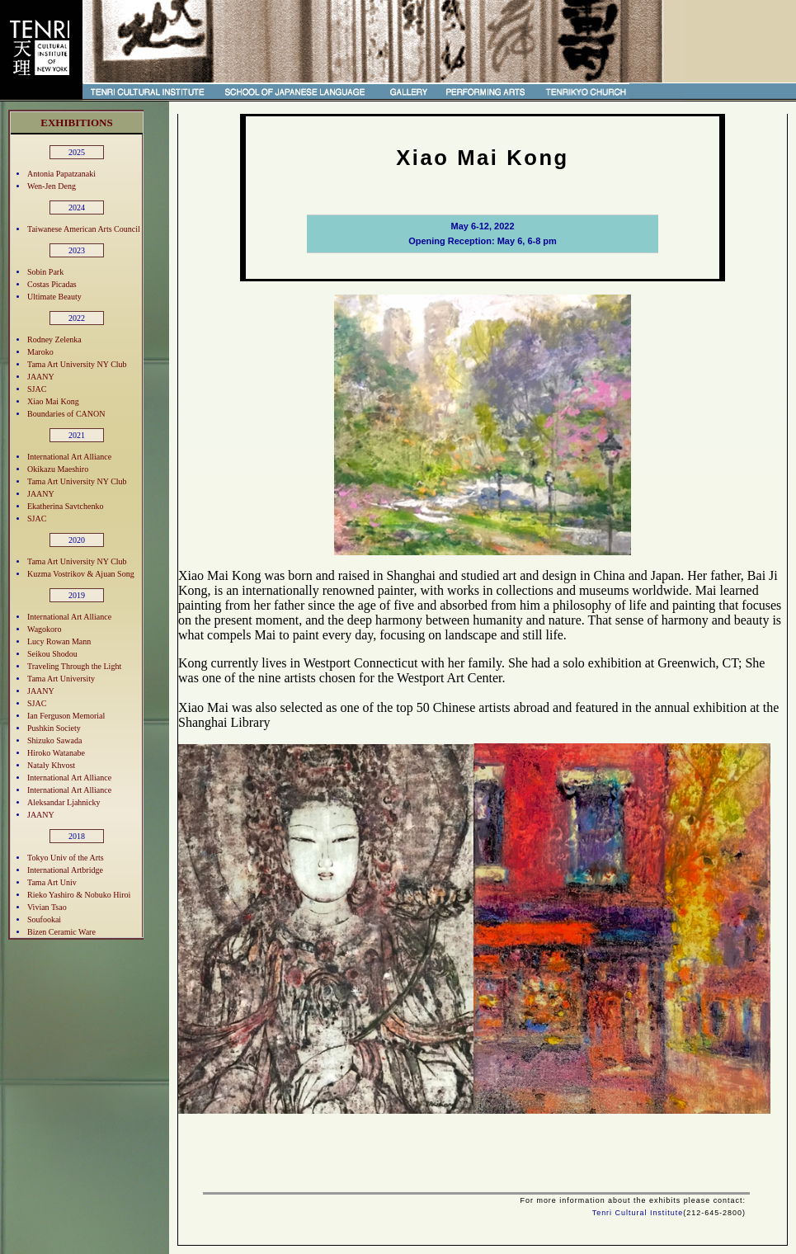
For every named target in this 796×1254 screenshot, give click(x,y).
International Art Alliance (69, 456)
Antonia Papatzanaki (61, 173)
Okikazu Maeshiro (57, 469)
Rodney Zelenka (54, 339)
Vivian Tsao (47, 907)
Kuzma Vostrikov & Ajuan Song (80, 573)
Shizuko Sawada (54, 740)
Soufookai (44, 919)
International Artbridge (65, 869)
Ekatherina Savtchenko (65, 506)
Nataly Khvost (51, 765)
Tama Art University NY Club (77, 364)
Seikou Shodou (52, 653)
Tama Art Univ (52, 882)
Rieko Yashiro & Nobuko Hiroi (78, 894)
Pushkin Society (54, 728)
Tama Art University (61, 678)
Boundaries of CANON (66, 413)
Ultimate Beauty (54, 296)
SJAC (36, 389)
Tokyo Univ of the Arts (65, 857)
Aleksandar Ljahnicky (64, 802)
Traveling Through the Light (74, 666)
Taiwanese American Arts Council (83, 228)
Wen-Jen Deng (51, 186)
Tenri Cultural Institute (638, 1213)
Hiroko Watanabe (56, 752)
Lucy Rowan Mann (59, 641)
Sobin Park (45, 271)
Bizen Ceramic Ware (61, 931)
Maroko (40, 351)
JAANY (40, 376)
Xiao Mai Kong (53, 401)
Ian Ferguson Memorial (66, 715)
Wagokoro (44, 629)
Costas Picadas (52, 284)
